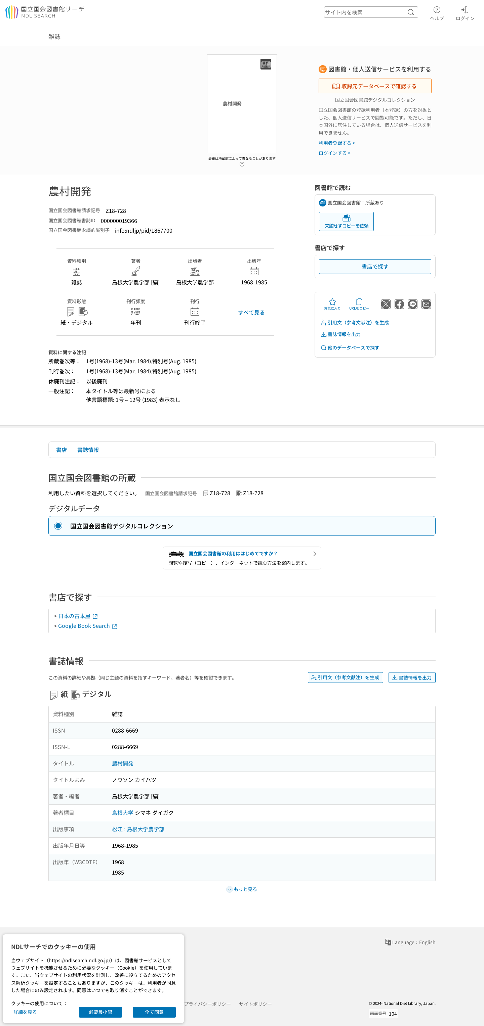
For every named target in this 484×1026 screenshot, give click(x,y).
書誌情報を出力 (340, 334)
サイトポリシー (255, 1003)
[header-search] (371, 12)
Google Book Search (88, 625)
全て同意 (154, 1012)
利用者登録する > (337, 142)
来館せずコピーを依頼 (346, 221)
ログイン (465, 12)
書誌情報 (88, 450)
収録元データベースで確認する (374, 86)
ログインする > (335, 152)
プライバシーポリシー (207, 1003)
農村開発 (122, 763)
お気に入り (332, 304)
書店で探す (375, 266)
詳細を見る (25, 1012)
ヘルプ (437, 12)
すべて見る (251, 312)
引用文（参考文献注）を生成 (354, 322)
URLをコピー (359, 304)
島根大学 (122, 812)
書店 (61, 450)
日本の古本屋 (78, 616)
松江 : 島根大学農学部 (138, 829)
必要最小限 (100, 1012)
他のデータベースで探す (349, 347)
